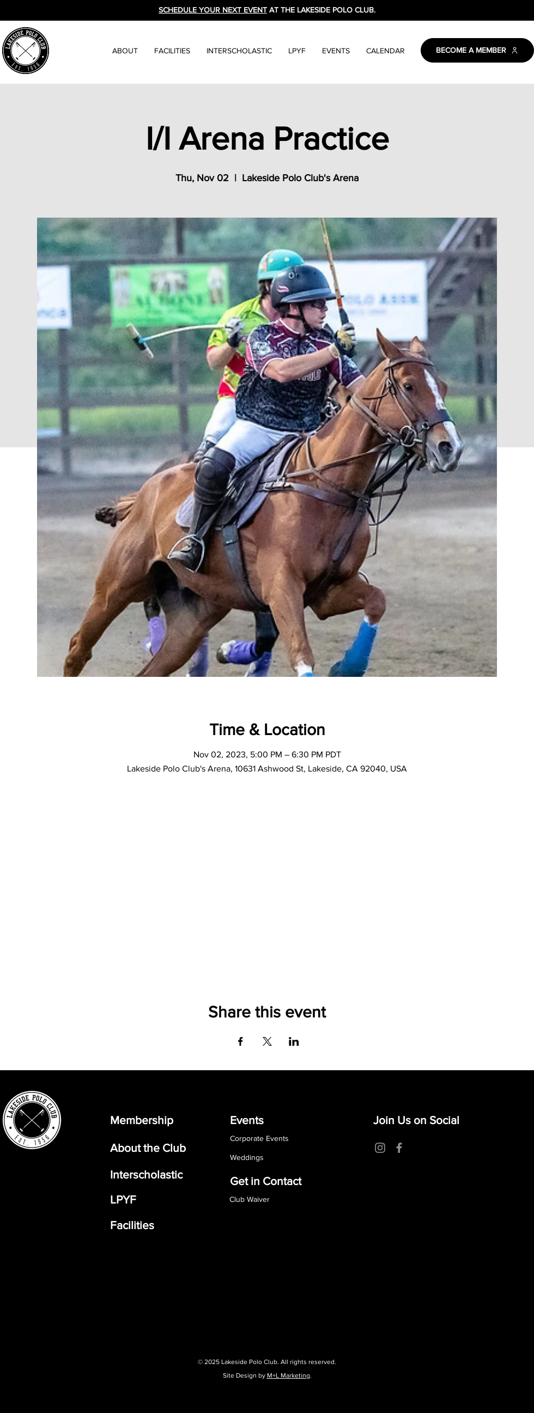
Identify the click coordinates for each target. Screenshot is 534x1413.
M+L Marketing (288, 1375)
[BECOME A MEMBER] (477, 50)
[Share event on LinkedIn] (294, 1041)
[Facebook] (399, 1148)
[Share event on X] (267, 1041)
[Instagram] (380, 1148)
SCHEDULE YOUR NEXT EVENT (213, 9)
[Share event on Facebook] (240, 1041)
